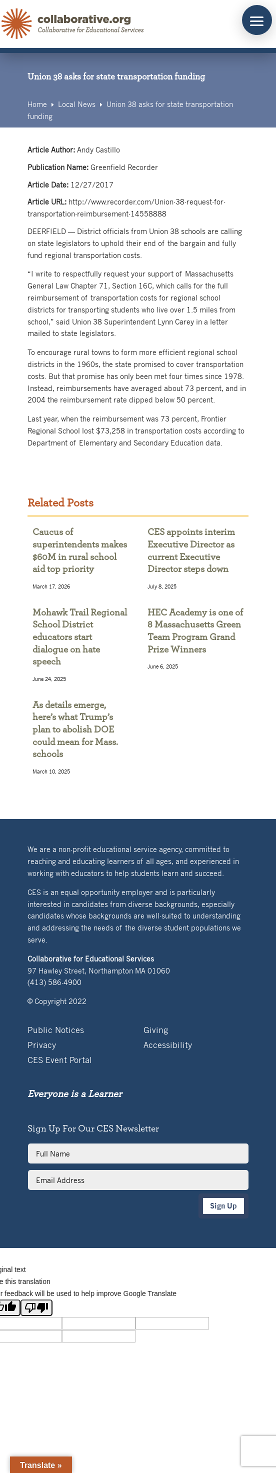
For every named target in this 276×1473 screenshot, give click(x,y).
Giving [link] (156, 1030)
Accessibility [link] (168, 1046)
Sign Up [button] (223, 1206)
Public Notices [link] (56, 1030)
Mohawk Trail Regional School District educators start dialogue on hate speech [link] (79, 637)
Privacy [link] (42, 1046)
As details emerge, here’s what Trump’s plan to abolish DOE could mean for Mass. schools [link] (75, 730)
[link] (73, 24)
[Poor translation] (36, 1308)
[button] (257, 20)
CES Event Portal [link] (60, 1060)
